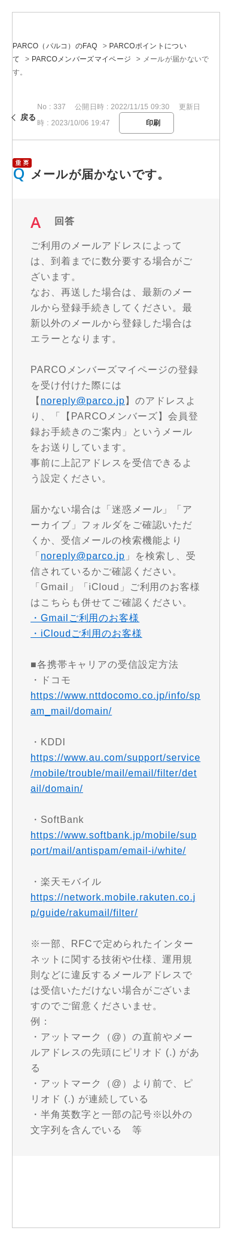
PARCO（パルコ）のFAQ (55, 46)
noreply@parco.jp (83, 401)
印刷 (153, 123)
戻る (28, 117)
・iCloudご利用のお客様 (86, 633)
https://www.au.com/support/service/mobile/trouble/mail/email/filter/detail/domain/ (115, 773)
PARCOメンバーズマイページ (81, 59)
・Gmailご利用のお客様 (84, 618)
